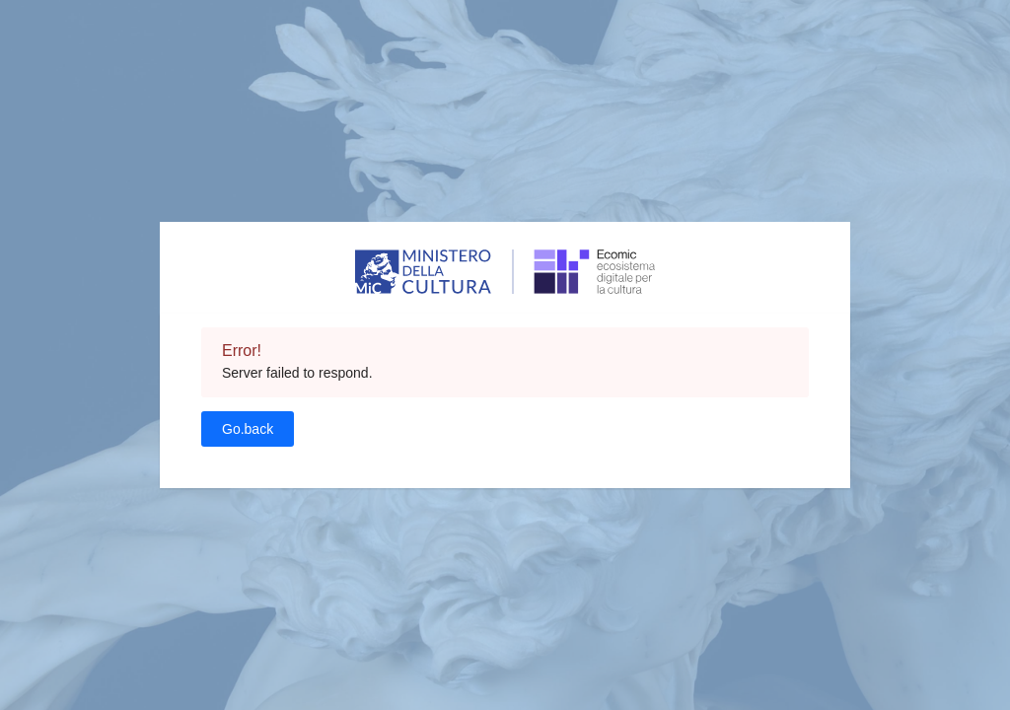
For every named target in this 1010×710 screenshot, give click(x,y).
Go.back (247, 429)
